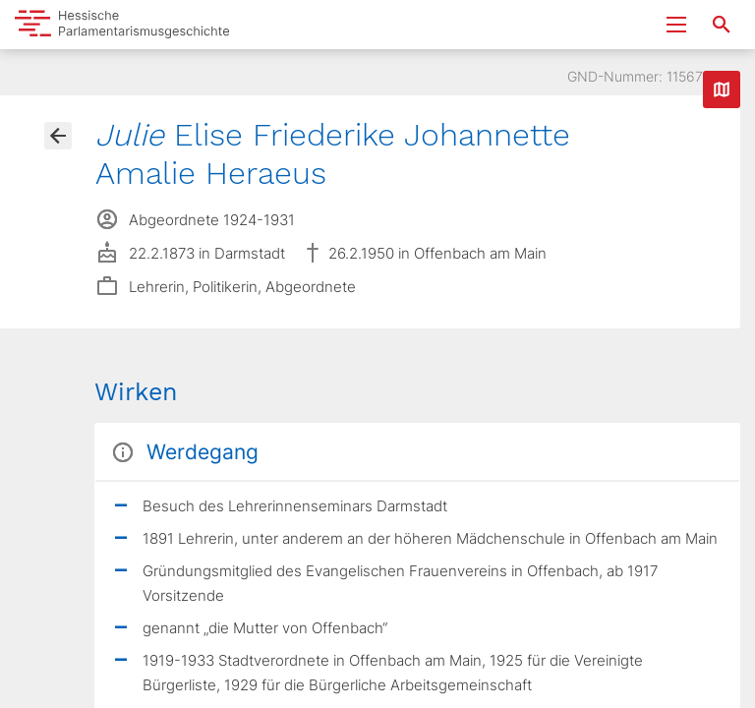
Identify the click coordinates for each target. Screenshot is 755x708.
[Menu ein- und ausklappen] (676, 24)
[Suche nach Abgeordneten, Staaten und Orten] (721, 24)
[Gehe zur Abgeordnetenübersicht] (58, 135)
